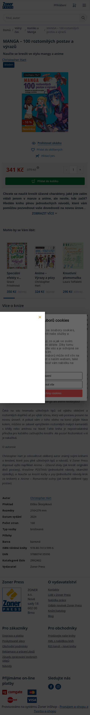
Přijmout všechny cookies (45, 393)
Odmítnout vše (45, 384)
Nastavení (45, 376)
